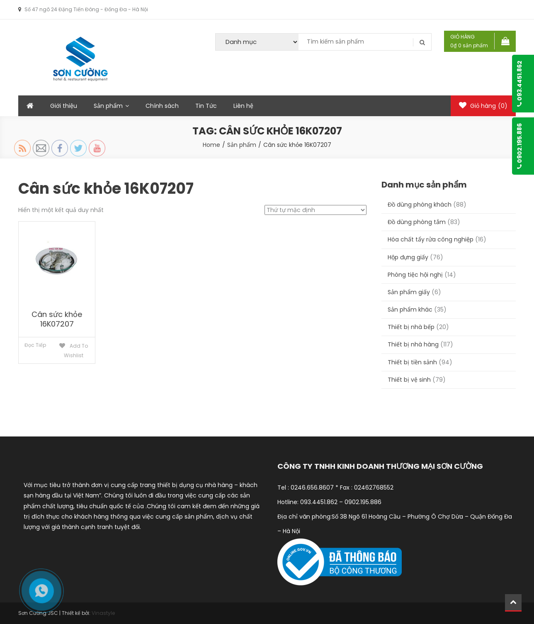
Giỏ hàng (483, 106)
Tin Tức (206, 106)
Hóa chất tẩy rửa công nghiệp (430, 239)
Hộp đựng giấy (408, 257)
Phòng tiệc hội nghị (415, 275)
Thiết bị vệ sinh (409, 379)
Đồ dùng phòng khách (419, 204)
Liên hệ (243, 106)
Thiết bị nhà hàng (413, 344)
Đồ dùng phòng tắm (417, 222)
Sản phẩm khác (410, 309)
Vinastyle (103, 613)
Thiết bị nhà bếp (411, 327)
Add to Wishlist (76, 350)
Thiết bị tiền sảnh (412, 362)
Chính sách (162, 106)
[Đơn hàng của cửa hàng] (316, 210)
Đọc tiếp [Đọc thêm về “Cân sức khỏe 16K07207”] (35, 345)
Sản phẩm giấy (409, 292)
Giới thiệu (63, 106)
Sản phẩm (108, 106)
